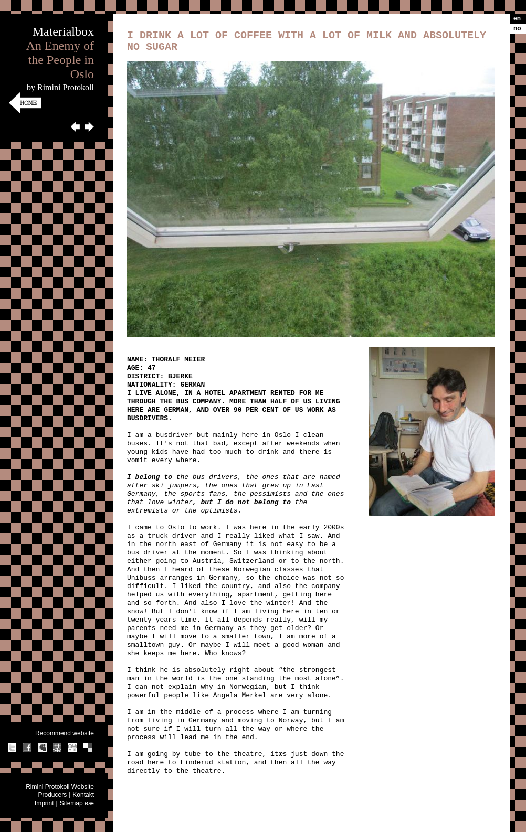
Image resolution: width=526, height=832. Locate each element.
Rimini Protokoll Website (60, 787)
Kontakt (83, 794)
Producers (52, 794)
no (517, 28)
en (517, 18)
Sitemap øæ (77, 803)
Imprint (44, 803)
